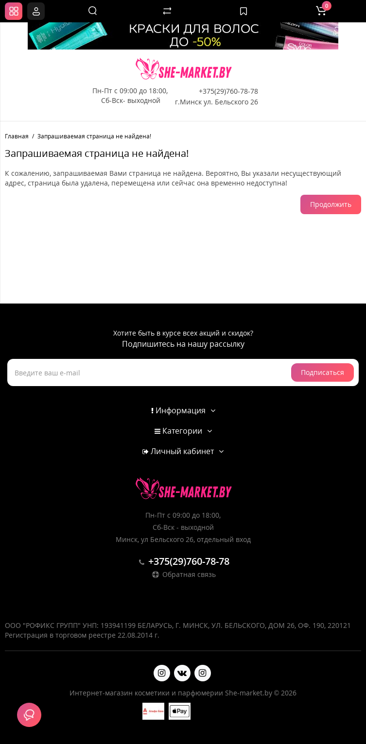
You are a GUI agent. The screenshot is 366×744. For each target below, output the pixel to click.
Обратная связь (183, 574)
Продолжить (330, 204)
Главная (17, 136)
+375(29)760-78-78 (228, 91)
